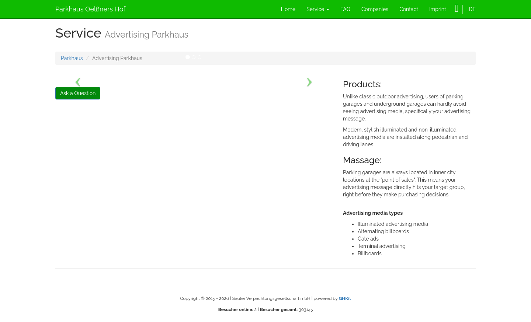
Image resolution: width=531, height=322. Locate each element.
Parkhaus (72, 58)
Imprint (437, 9)
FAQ (345, 9)
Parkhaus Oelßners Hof (90, 9)
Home (288, 9)
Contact (408, 9)
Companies (374, 9)
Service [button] (317, 9)
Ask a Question (78, 93)
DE (472, 9)
